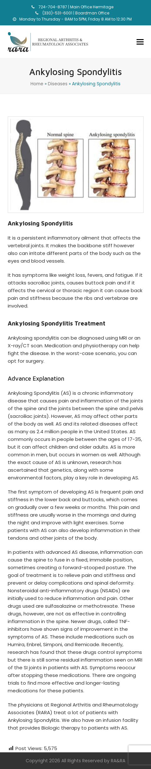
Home (37, 83)
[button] (140, 42)
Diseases (57, 83)
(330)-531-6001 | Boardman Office (75, 13)
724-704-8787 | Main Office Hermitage (75, 7)
